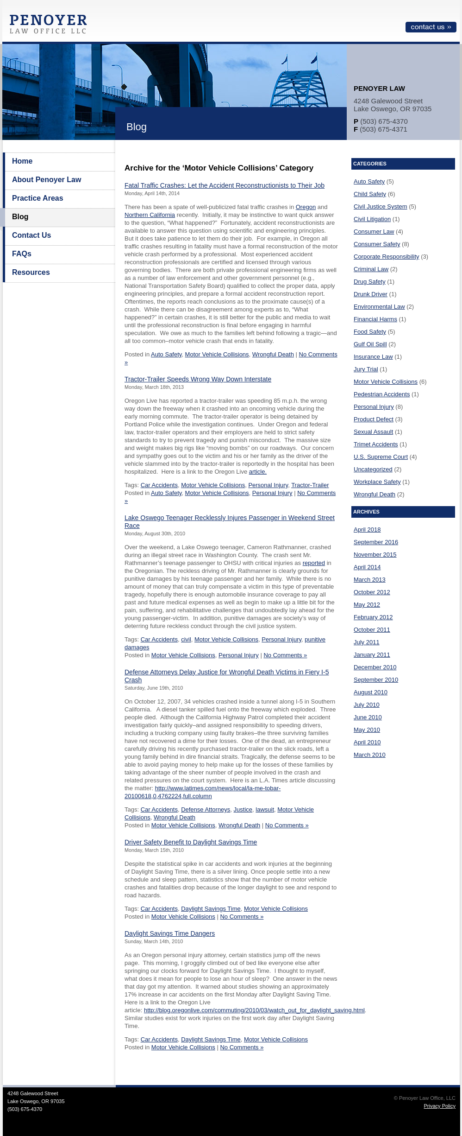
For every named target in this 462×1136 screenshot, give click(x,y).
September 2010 (376, 679)
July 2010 (367, 704)
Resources (31, 272)
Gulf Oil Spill (370, 344)
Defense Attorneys (205, 809)
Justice (243, 809)
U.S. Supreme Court (381, 456)
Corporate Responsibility (386, 256)
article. (258, 471)
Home (22, 161)
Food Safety (370, 331)
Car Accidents (159, 485)
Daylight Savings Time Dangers (170, 933)
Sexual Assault (373, 431)
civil (186, 639)
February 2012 (373, 617)
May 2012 (367, 604)
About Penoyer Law (46, 180)
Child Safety (370, 193)
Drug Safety (370, 281)
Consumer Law (374, 231)
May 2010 (367, 729)
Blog (20, 217)
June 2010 (368, 717)
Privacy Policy (440, 1106)
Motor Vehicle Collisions (217, 354)
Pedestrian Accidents (382, 394)
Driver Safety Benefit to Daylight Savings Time (191, 842)
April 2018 (367, 529)
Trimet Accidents (376, 444)
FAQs (21, 254)
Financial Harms (375, 319)
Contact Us (31, 235)
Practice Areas (37, 198)
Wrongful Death (273, 354)
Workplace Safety (377, 481)
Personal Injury (268, 485)
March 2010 (370, 754)
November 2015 (375, 554)
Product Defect (373, 419)
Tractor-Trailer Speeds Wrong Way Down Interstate (198, 379)
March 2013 (370, 579)
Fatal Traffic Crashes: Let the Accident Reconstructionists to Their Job (225, 185)
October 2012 (372, 592)
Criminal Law (371, 269)
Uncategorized (373, 469)
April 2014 (367, 567)
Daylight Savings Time (211, 908)
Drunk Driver (370, 294)
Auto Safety (166, 354)
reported (314, 562)
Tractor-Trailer (310, 485)
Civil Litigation (372, 219)
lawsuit (265, 809)
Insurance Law (373, 356)
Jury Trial (366, 369)
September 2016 (376, 542)
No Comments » (285, 655)
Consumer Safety (377, 244)
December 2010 (375, 667)
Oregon (306, 206)
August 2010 (370, 692)
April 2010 (367, 742)
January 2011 (372, 654)
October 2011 (372, 629)
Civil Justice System (380, 206)
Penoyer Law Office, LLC (50, 26)
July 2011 (367, 642)
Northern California (150, 214)
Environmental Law (379, 306)
